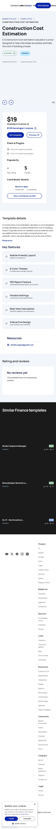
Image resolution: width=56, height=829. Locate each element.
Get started (43, 5)
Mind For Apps (21, 186)
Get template (15, 135)
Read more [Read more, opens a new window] (24, 814)
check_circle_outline (6, 256)
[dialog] (19, 814)
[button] (20, 823)
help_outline (28, 124)
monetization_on (8, 149)
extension (8, 153)
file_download (45, 449)
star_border (50, 449)
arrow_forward (11, 102)
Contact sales (17, 5)
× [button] (35, 804)
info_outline (14, 53)
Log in (29, 5)
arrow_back (5, 102)
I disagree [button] (27, 819)
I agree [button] (11, 819)
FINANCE (5, 449)
